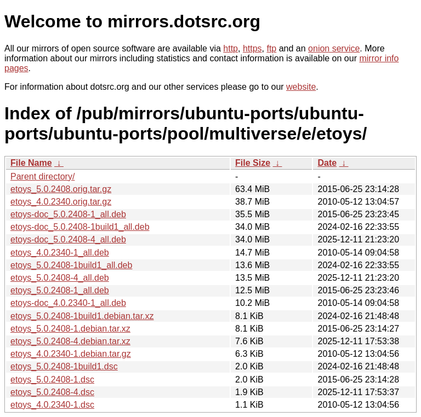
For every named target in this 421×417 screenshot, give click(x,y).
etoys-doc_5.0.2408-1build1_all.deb (80, 226)
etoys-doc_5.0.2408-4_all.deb (68, 239)
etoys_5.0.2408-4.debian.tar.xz (70, 341)
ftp (271, 48)
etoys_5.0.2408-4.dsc (52, 392)
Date (327, 162)
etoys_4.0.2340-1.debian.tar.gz (70, 353)
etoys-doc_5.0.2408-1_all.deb (68, 214)
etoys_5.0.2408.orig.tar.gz (60, 189)
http (230, 48)
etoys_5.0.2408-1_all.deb (59, 290)
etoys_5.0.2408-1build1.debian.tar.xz (82, 316)
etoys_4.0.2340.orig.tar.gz (60, 201)
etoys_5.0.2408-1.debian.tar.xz (70, 328)
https (252, 48)
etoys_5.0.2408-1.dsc (52, 379)
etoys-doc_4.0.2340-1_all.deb (68, 303)
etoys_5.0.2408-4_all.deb (59, 277)
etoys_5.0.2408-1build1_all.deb (71, 265)
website (301, 86)
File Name (31, 162)
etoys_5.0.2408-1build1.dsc (64, 366)
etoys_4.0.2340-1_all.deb (59, 252)
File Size (252, 162)
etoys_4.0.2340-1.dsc (52, 404)
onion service (334, 48)
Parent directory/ (42, 176)
